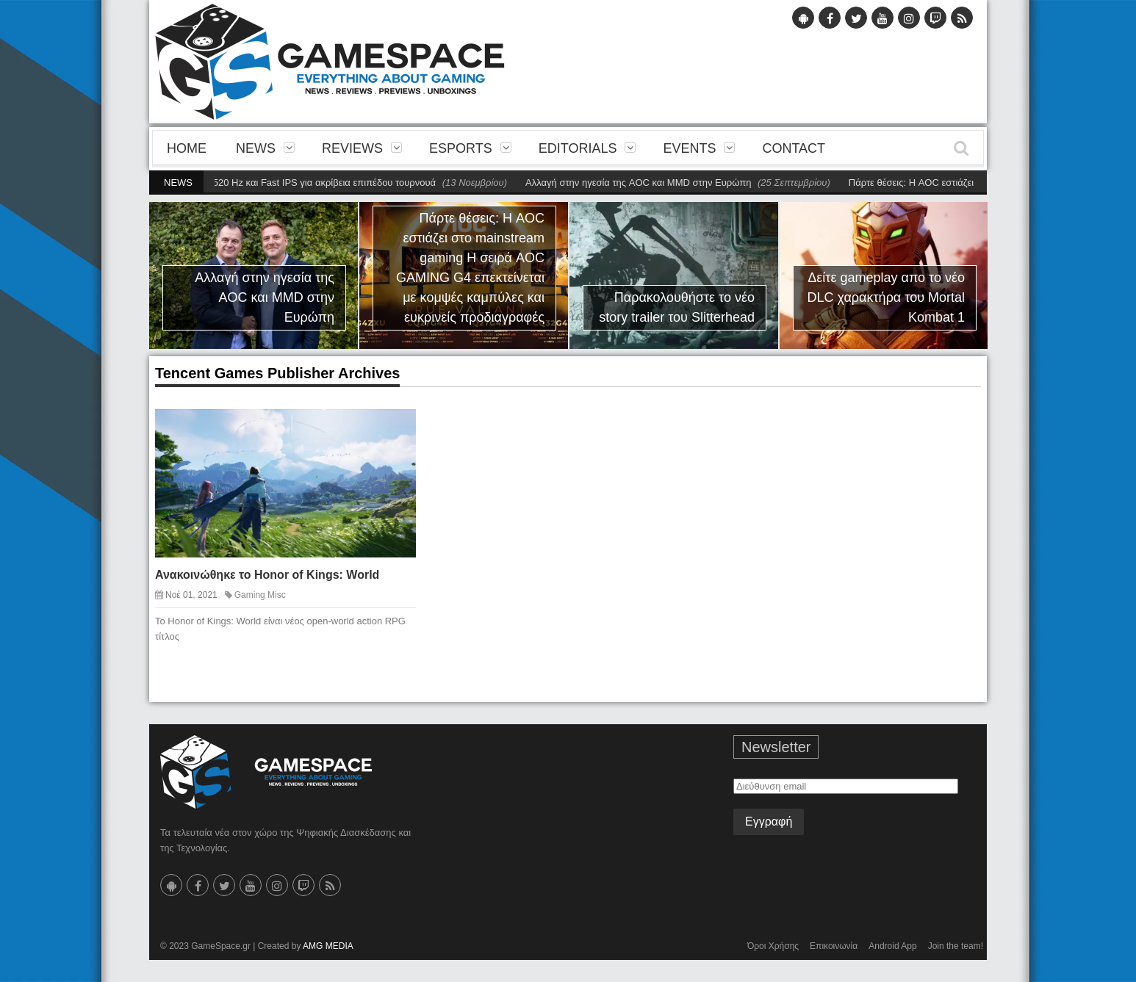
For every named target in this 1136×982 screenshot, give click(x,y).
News (256, 148)
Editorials (578, 148)
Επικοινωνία (834, 946)
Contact (793, 148)
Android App (892, 946)
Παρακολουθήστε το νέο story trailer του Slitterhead (677, 307)
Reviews (352, 148)
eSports (460, 148)
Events (689, 148)
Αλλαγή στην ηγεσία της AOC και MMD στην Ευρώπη (643, 182)
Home (186, 148)
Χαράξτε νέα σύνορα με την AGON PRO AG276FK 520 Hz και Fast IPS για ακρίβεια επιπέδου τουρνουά (221, 182)
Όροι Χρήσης (773, 946)
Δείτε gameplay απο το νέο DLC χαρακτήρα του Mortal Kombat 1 (887, 297)
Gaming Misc (260, 595)
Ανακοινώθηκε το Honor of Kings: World (267, 574)
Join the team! (955, 946)
